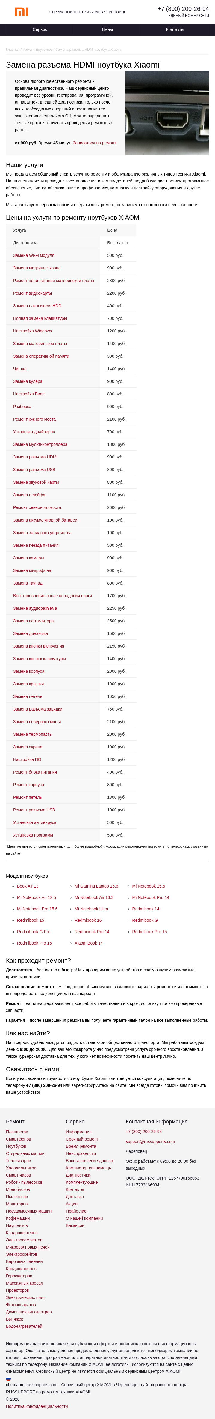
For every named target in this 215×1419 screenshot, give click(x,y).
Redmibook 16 (88, 920)
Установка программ (33, 835)
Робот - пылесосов (24, 1182)
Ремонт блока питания (35, 772)
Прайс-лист (77, 1211)
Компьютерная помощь (88, 1167)
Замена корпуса (28, 671)
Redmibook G (145, 920)
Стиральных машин (25, 1153)
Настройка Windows (32, 331)
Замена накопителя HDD (37, 305)
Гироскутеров (19, 1275)
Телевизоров (18, 1160)
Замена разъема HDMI (35, 457)
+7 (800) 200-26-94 (183, 8)
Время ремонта (81, 1146)
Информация (79, 1131)
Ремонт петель (27, 797)
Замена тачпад (28, 583)
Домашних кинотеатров (29, 1311)
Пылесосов (17, 1196)
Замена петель (27, 696)
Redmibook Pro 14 (92, 931)
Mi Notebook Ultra (91, 908)
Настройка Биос (29, 394)
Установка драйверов (34, 431)
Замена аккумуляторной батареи (45, 520)
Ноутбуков (16, 1146)
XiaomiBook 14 (89, 943)
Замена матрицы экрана (37, 268)
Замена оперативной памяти (41, 356)
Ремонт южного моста (34, 419)
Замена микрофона (32, 570)
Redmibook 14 (145, 908)
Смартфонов (18, 1139)
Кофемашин (18, 1218)
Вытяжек (14, 1319)
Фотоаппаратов (21, 1304)
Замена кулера (28, 381)
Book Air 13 (28, 886)
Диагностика (78, 1175)
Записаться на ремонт (94, 142)
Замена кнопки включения (38, 646)
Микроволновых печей (28, 1247)
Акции (72, 1203)
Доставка (75, 1196)
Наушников (17, 1225)
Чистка (20, 368)
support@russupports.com (150, 1141)
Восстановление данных (89, 1160)
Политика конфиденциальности (37, 1406)
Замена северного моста (37, 721)
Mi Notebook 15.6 (148, 886)
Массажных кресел (24, 1283)
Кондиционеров (21, 1268)
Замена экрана (27, 746)
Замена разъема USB (34, 469)
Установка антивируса (34, 822)
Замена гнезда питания (36, 545)
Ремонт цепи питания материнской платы (53, 280)
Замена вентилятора (33, 620)
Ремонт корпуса (28, 784)
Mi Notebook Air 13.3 (94, 897)
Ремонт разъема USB (34, 809)
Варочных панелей (24, 1261)
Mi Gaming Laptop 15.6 (96, 886)
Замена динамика (30, 633)
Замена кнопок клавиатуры (39, 658)
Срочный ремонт (82, 1139)
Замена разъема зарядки (37, 709)
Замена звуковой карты (36, 482)
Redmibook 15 (30, 920)
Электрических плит (25, 1297)
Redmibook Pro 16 (34, 943)
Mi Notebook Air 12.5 (36, 897)
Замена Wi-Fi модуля (33, 255)
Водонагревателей (24, 1326)
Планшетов (17, 1131)
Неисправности (81, 1153)
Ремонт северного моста (37, 507)
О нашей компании (84, 1218)
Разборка (22, 406)
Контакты (175, 29)
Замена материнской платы (40, 343)
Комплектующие (82, 1182)
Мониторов (17, 1203)
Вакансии (75, 1225)
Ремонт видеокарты (32, 293)
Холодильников (21, 1167)
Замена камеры (28, 557)
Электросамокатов (24, 1239)
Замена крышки (28, 683)
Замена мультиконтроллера (40, 444)
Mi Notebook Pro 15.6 (37, 908)
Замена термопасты (32, 734)
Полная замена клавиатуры (40, 318)
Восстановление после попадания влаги (52, 595)
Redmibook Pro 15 (149, 931)
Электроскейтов (21, 1254)
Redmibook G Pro (33, 931)
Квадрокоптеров (22, 1232)
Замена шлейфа (29, 494)
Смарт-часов (18, 1175)
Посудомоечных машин (29, 1211)
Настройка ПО (27, 759)
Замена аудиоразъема (35, 608)
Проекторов (17, 1290)
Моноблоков (18, 1189)
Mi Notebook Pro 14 (150, 897)
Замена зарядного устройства (42, 532)
